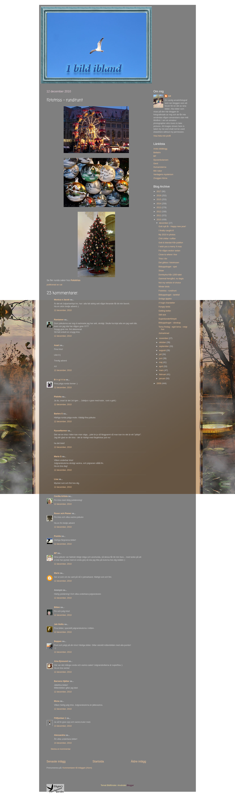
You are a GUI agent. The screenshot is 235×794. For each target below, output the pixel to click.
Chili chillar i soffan (167, 238)
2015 (159, 199)
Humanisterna (159, 167)
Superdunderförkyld (167, 319)
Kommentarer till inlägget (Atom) (77, 768)
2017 (159, 191)
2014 (159, 203)
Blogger (130, 785)
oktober (163, 342)
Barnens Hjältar (61, 681)
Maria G (58, 456)
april (161, 366)
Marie (56, 573)
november (164, 338)
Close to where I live (167, 254)
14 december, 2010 (63, 743)
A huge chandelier (166, 303)
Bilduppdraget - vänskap (169, 323)
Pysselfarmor (60, 431)
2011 (159, 215)
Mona (56, 701)
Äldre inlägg (138, 761)
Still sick (162, 315)
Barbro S (58, 414)
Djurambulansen (160, 160)
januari (162, 378)
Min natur (157, 171)
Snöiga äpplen (165, 299)
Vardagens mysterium (163, 174)
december (164, 223)
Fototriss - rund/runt (167, 291)
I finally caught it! (166, 230)
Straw (161, 270)
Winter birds (163, 286)
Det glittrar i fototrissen (168, 262)
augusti (162, 350)
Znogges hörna (160, 178)
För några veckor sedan (169, 251)
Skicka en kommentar (60, 749)
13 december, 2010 (63, 726)
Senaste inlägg (56, 761)
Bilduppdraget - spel (167, 267)
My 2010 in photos (166, 234)
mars (161, 370)
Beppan (58, 641)
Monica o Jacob (61, 300)
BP (55, 553)
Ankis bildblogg (160, 149)
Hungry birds (164, 307)
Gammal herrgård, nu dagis (170, 278)
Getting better (164, 311)
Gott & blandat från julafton (170, 243)
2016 (159, 195)
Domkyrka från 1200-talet (169, 275)
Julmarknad (163, 333)
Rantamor (59, 320)
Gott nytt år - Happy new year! (172, 226)
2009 (159, 383)
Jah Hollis (59, 624)
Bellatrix (157, 152)
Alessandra (59, 735)
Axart (56, 345)
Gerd (155, 163)
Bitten (57, 607)
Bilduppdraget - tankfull (169, 295)
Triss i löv (162, 259)
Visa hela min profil (162, 136)
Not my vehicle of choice (169, 283)
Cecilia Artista (61, 496)
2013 (159, 207)
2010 (159, 219)
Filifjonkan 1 (60, 718)
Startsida (98, 761)
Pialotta (58, 397)
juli (160, 354)
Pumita (57, 536)
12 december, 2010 (63, 310)
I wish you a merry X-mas (170, 246)
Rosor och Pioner (62, 513)
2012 (159, 211)
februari (163, 374)
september (164, 346)
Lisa (56, 479)
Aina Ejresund (61, 661)
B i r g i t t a (59, 380)
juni (161, 358)
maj (161, 362)
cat (169, 96)
